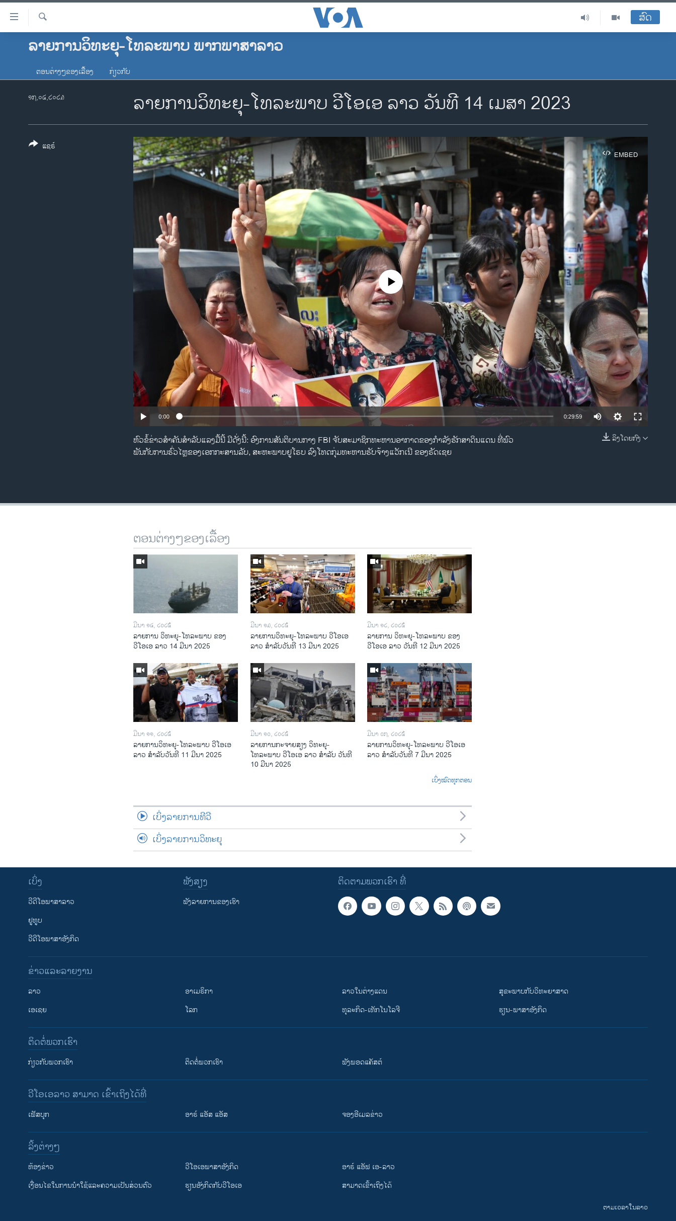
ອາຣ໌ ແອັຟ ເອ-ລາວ (368, 1167)
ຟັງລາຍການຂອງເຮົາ (211, 902)
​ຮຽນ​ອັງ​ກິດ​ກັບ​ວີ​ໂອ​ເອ (213, 1185)
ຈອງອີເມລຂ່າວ (362, 1114)
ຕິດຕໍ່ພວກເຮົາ (204, 1062)
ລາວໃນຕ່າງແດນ (364, 991)
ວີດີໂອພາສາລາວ (51, 902)
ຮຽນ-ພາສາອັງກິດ (523, 1010)
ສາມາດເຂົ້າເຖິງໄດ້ (367, 1185)
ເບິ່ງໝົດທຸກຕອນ (452, 781)
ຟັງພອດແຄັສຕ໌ (362, 1062)
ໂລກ (191, 1010)
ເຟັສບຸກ (38, 1114)
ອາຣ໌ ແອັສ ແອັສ (206, 1114)
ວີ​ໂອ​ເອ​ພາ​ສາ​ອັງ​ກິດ (211, 1167)
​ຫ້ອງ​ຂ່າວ (41, 1167)
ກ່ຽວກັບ (120, 71)
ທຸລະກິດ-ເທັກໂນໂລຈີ (371, 1010)
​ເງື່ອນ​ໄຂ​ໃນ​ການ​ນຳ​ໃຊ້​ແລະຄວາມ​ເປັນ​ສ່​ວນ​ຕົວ (90, 1185)
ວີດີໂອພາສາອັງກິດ (53, 939)
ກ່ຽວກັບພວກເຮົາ (50, 1062)
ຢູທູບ (35, 920)
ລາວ (34, 991)
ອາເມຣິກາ (199, 991)
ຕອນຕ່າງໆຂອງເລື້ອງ (65, 71)
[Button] (42, 147)
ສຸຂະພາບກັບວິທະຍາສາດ (533, 991)
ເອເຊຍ (37, 1010)
